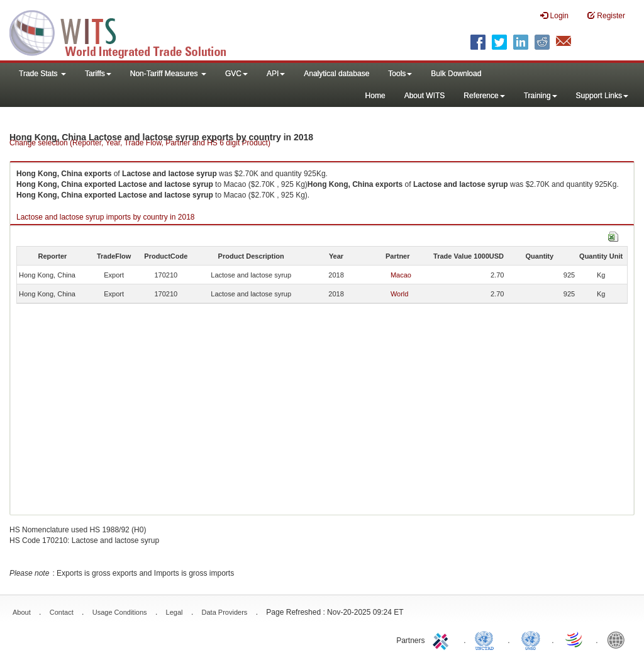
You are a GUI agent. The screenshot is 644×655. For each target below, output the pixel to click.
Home (375, 95)
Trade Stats (42, 73)
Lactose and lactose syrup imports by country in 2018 (105, 217)
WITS (126, 31)
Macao (401, 275)
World (400, 294)
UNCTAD (486, 639)
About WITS (424, 95)
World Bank (618, 639)
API (276, 73)
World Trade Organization (574, 639)
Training (540, 95)
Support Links (602, 95)
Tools (400, 73)
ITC (442, 639)
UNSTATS (530, 639)
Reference (484, 95)
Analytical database (336, 73)
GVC (236, 73)
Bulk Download (456, 73)
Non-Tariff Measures (168, 73)
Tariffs (98, 73)
